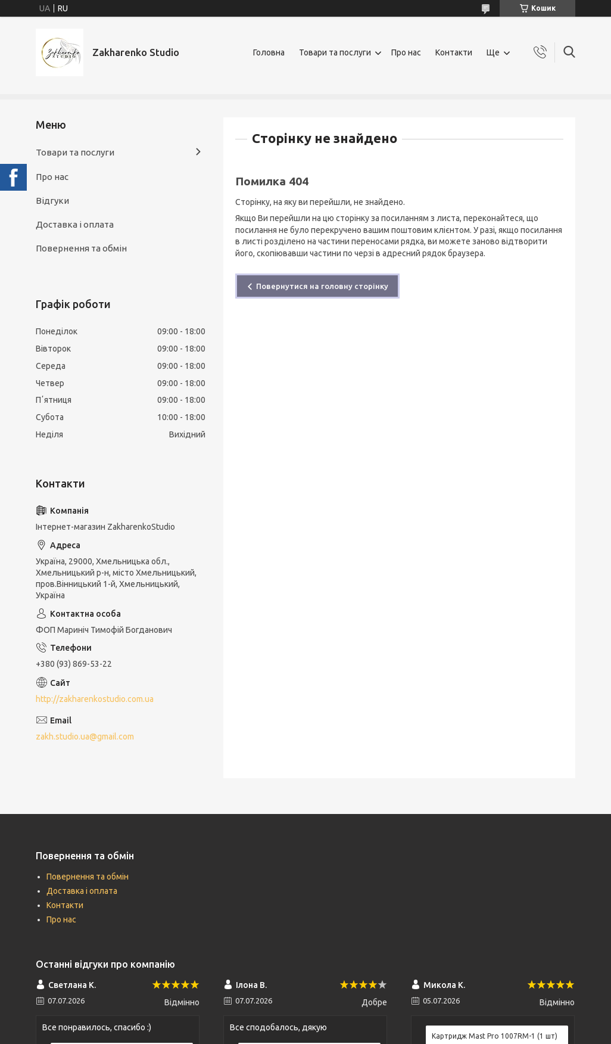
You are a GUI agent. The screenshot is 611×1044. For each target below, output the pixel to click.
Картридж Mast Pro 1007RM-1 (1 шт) (494, 1036)
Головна (269, 52)
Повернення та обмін (81, 248)
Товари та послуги (335, 52)
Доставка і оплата (75, 224)
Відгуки (52, 200)
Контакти (453, 52)
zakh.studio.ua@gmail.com (85, 736)
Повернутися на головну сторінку (322, 286)
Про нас (406, 52)
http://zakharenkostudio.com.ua (95, 699)
